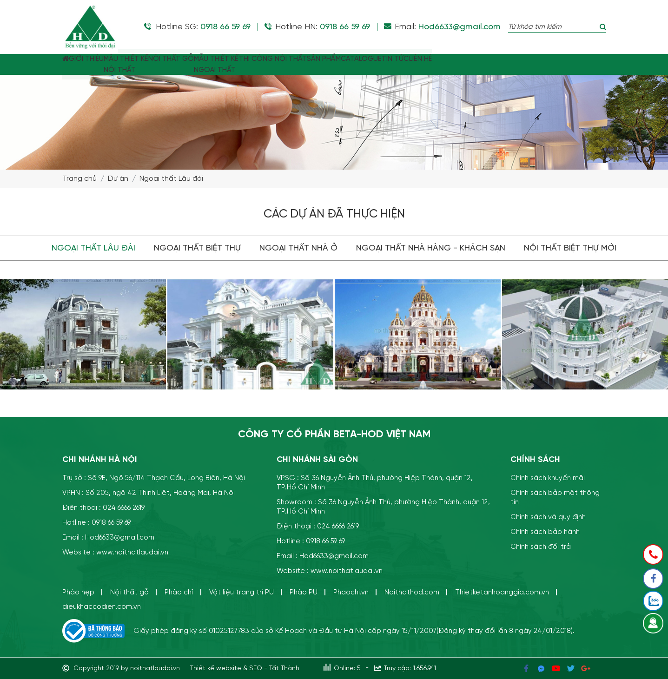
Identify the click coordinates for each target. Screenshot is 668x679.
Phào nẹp (78, 592)
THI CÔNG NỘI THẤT (349, 59)
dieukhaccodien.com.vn (101, 606)
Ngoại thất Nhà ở (298, 248)
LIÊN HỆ (550, 59)
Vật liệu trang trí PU (241, 592)
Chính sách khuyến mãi (547, 478)
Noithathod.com (411, 592)
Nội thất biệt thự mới (570, 248)
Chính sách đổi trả (540, 546)
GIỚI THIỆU (107, 59)
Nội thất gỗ (129, 592)
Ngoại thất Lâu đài (171, 179)
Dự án (118, 179)
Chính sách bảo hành (545, 531)
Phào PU (303, 592)
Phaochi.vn (351, 592)
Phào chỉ (179, 592)
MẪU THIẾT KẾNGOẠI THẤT (279, 64)
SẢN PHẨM (414, 59)
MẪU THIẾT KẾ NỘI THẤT (161, 64)
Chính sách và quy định (548, 517)
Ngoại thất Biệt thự (197, 248)
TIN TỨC (512, 59)
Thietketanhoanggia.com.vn (502, 592)
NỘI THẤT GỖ (220, 59)
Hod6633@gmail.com (459, 27)
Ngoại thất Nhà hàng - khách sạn (430, 248)
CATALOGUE (465, 59)
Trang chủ (79, 179)
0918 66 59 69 (225, 27)
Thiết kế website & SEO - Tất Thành (244, 668)
